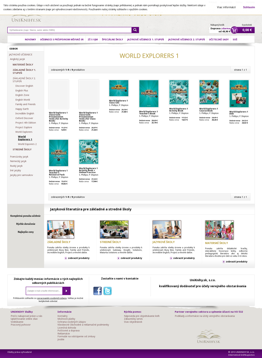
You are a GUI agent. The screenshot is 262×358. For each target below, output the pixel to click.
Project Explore (23, 127)
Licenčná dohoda (66, 327)
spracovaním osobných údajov (52, 298)
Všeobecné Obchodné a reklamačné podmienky (83, 324)
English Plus (21, 90)
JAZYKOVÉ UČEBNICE (20, 54)
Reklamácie (63, 333)
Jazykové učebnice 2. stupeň (186, 39)
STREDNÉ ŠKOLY (22, 149)
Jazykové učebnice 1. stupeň (145, 39)
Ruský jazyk (16, 165)
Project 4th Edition (25, 122)
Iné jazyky (15, 170)
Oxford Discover (24, 118)
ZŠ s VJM (93, 39)
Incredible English (24, 113)
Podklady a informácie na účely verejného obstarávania (205, 315)
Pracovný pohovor (21, 324)
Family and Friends (25, 104)
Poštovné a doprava (68, 330)
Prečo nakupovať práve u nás (26, 315)
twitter (108, 291)
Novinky (30, 39)
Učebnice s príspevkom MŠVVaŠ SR (62, 39)
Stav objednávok (133, 321)
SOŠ (235, 39)
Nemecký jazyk (18, 161)
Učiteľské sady (219, 39)
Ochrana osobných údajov (71, 321)
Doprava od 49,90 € (220, 28)
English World (22, 99)
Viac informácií (226, 7)
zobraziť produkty (79, 258)
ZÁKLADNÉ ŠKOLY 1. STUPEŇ (24, 71)
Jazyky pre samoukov (21, 175)
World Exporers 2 (27, 144)
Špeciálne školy (112, 39)
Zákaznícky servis (133, 318)
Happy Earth (22, 108)
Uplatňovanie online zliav (24, 318)
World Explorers (23, 131)
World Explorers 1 (25, 138)
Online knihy (26, 15)
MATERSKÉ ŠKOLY (23, 64)
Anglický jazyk (17, 59)
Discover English (24, 85)
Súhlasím (249, 7)
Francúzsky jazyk (19, 156)
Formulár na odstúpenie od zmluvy (76, 336)
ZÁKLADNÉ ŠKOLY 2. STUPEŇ (24, 80)
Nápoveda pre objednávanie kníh (142, 315)
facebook (98, 291)
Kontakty (62, 315)
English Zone (22, 95)
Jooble (60, 339)
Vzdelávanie (17, 321)
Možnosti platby (66, 318)
